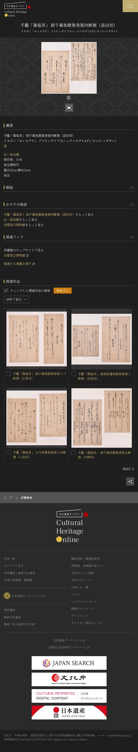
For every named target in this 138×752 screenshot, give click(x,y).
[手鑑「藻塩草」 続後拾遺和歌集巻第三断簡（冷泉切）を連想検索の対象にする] (73, 374)
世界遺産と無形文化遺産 (19, 573)
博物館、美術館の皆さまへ (88, 566)
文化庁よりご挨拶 (82, 573)
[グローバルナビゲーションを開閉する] (130, 6)
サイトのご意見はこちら (87, 623)
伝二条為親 (11, 154)
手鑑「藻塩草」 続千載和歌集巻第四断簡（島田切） (39, 214)
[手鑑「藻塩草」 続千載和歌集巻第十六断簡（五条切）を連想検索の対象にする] (8, 373)
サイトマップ (79, 616)
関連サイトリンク (82, 608)
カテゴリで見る (14, 566)
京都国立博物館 (14, 225)
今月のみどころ (81, 580)
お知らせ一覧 (79, 587)
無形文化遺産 (12, 617)
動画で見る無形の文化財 (19, 624)
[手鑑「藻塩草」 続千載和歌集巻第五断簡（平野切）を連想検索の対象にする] (73, 452)
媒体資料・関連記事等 (85, 559)
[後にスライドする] (128, 469)
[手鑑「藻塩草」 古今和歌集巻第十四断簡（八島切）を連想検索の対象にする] (8, 452)
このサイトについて (84, 601)
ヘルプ (75, 594)
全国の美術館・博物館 (18, 580)
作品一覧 (9, 559)
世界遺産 (9, 610)
